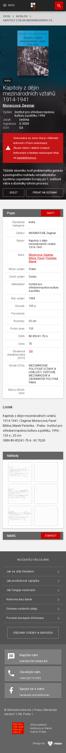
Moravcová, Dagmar (18, 105)
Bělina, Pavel (36, 258)
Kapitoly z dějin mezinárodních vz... (28, 20)
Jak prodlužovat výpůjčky (22, 580)
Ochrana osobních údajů (21, 608)
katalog (22, 16)
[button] (33, 53)
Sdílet (14, 192)
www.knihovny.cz (26, 157)
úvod (6, 16)
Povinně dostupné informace (25, 618)
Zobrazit (51, 535)
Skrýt (51, 213)
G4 (31, 351)
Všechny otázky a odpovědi (33, 632)
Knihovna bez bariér (19, 599)
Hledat (57, 4)
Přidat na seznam (45, 192)
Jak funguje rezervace (20, 590)
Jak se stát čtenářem (20, 571)
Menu (9, 5)
